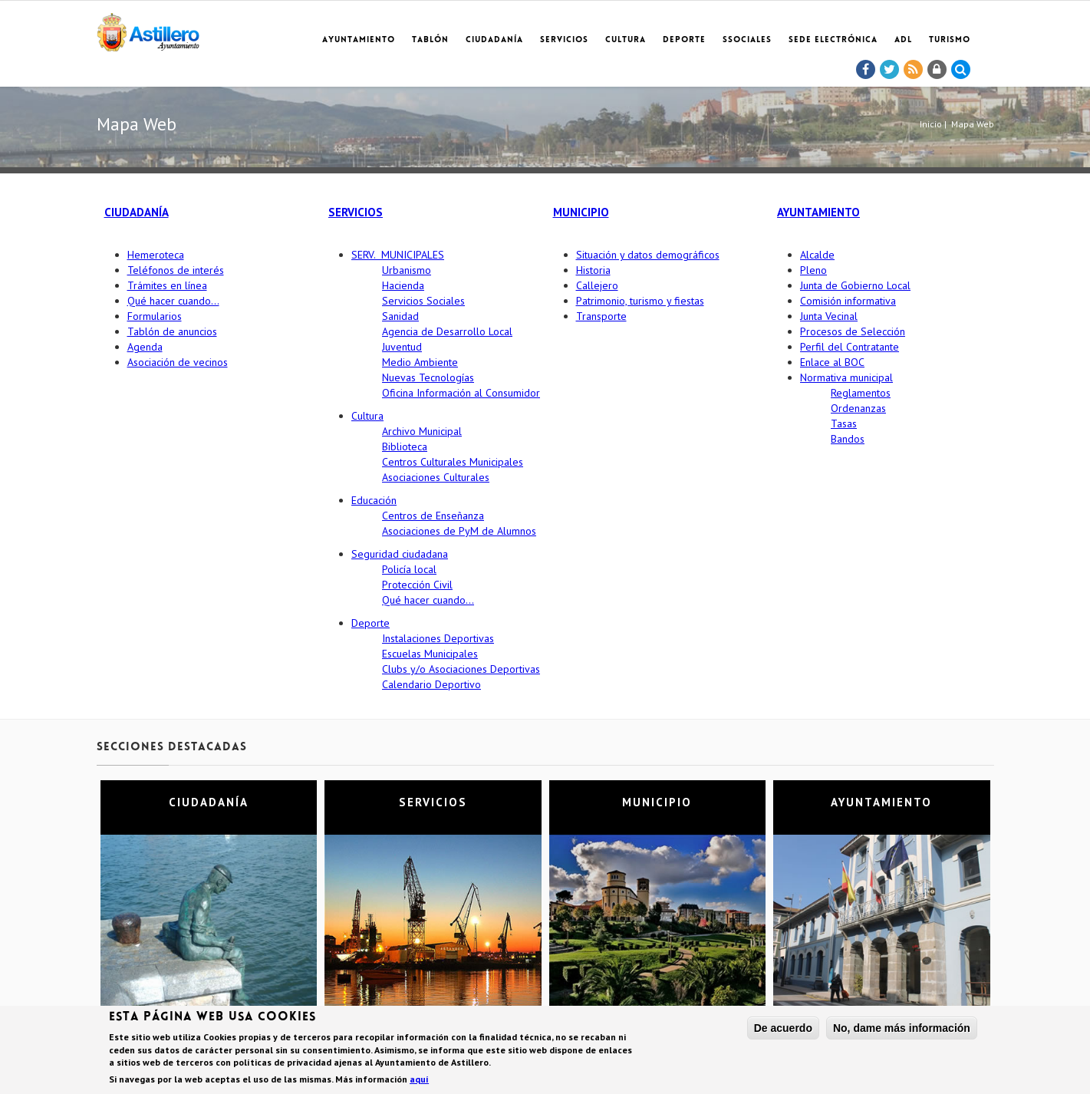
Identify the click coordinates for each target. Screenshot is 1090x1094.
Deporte (684, 40)
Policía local (409, 569)
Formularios (154, 316)
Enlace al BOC (832, 362)
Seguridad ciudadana (399, 554)
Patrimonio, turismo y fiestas (640, 301)
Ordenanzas (858, 408)
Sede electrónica (833, 40)
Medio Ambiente (420, 362)
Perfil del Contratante (849, 347)
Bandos (847, 439)
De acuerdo (783, 1029)
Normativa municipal (846, 377)
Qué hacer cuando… (173, 301)
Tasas (844, 423)
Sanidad (400, 316)
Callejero (597, 285)
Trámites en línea (167, 285)
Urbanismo (406, 270)
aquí (419, 1080)
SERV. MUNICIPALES (397, 255)
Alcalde (817, 255)
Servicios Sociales (423, 301)
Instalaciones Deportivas (438, 638)
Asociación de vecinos (177, 362)
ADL (903, 40)
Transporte (601, 316)
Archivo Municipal (422, 431)
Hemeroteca (155, 255)
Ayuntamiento (358, 40)
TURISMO (949, 40)
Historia (593, 270)
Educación (374, 500)
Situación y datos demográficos (648, 255)
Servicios (564, 40)
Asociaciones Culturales (435, 477)
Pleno (813, 270)
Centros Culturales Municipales (452, 462)
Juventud (402, 347)
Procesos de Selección (852, 331)
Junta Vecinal (829, 316)
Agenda (145, 347)
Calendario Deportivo (431, 684)
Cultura (625, 40)
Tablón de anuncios (172, 331)
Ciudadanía (494, 40)
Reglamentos (861, 393)
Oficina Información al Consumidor (461, 393)
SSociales (747, 40)
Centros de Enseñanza (433, 515)
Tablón (430, 40)
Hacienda (403, 285)
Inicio (931, 124)
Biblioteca (404, 446)
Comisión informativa (848, 301)
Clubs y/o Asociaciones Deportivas (461, 669)
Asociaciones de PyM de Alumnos (459, 531)
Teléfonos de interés (175, 270)
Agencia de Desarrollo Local (447, 331)
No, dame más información (901, 1029)
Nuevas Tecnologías (428, 377)
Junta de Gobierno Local (855, 285)
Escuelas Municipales (430, 654)
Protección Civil (417, 584)
